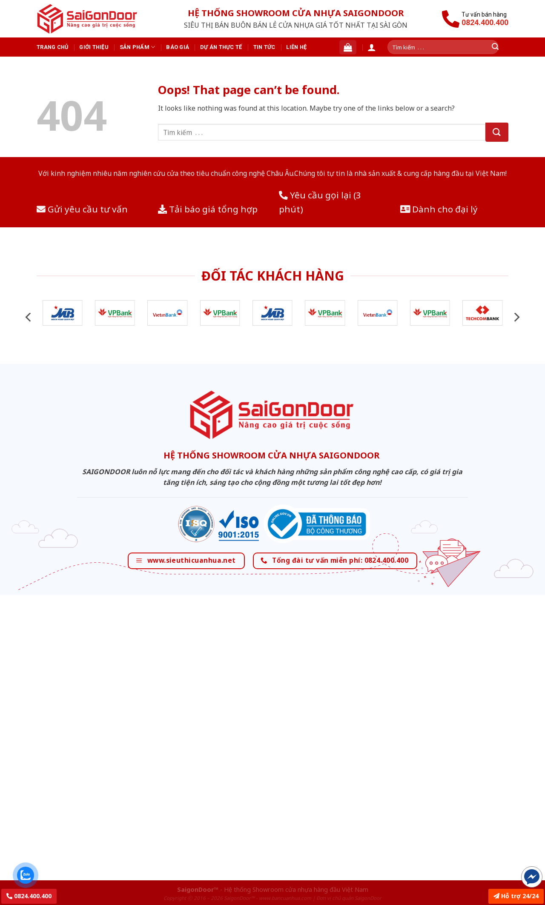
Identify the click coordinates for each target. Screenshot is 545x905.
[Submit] (496, 132)
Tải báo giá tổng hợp (208, 209)
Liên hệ (296, 47)
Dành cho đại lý (439, 209)
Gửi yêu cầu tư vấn (82, 209)
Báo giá (177, 47)
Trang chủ (52, 47)
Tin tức (264, 47)
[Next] (516, 317)
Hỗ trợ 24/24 (516, 896)
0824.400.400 (29, 896)
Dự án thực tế (221, 47)
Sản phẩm (137, 47)
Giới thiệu (94, 47)
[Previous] (29, 317)
